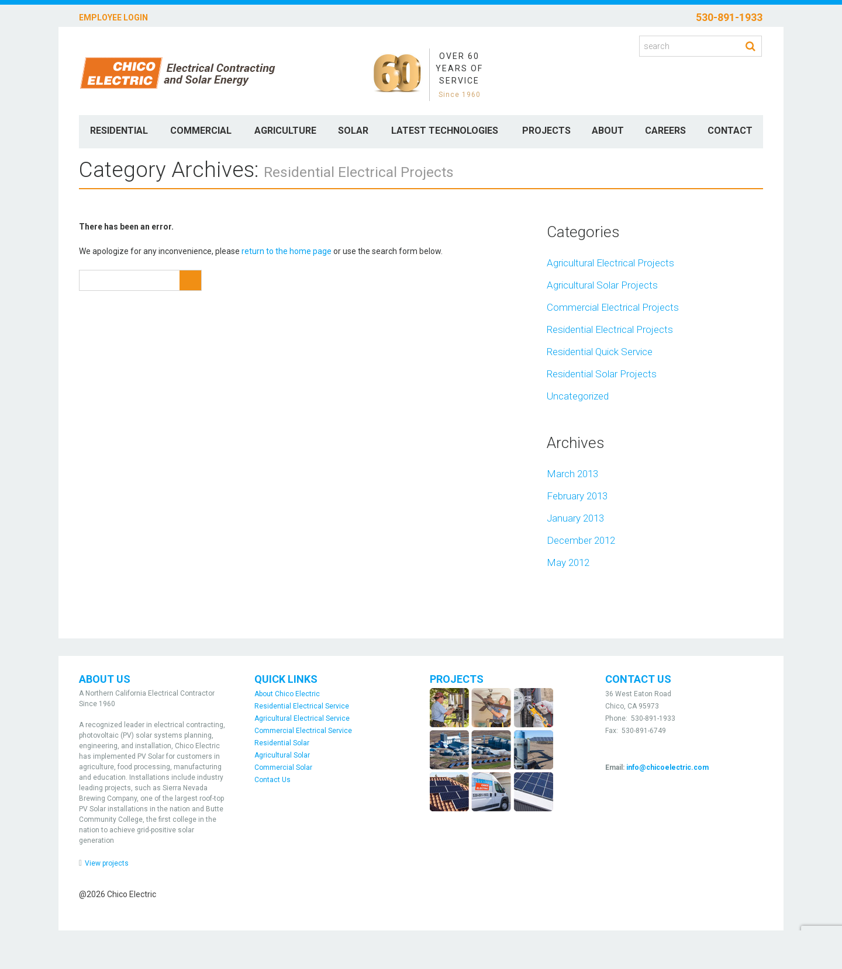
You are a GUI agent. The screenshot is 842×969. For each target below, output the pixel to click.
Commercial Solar (283, 767)
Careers (665, 130)
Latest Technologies (444, 130)
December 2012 (581, 540)
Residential (119, 130)
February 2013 (577, 496)
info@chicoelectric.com (667, 767)
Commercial (201, 130)
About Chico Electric (287, 694)
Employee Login (113, 17)
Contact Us (272, 780)
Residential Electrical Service (301, 706)
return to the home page (286, 251)
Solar (353, 130)
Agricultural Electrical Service (302, 718)
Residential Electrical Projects (610, 329)
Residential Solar (281, 743)
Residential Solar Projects (602, 374)
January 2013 (575, 518)
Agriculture (285, 130)
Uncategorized (578, 396)
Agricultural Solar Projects (602, 285)
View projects (107, 863)
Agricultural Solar (282, 755)
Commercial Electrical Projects (613, 307)
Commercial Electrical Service (303, 731)
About (608, 130)
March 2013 (572, 474)
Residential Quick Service (600, 351)
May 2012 (568, 562)
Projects (546, 130)
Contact (730, 130)
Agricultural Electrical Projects (610, 263)
